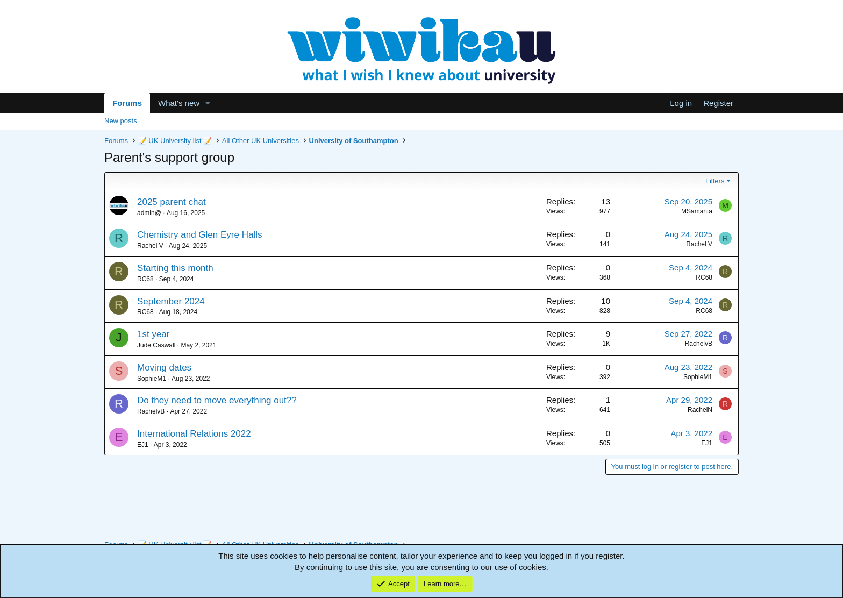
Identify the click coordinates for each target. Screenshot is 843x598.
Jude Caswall (156, 345)
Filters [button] (714, 181)
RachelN (700, 410)
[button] (208, 103)
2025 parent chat (171, 202)
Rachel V (150, 246)
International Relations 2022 (194, 434)
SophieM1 (151, 378)
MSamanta (696, 211)
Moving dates (164, 367)
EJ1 (142, 444)
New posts (120, 121)
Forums (127, 103)
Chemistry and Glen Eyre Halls (199, 235)
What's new (178, 103)
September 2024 (171, 301)
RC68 (145, 279)
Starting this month (175, 268)
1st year (153, 334)
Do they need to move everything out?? (217, 400)
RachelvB (698, 343)
